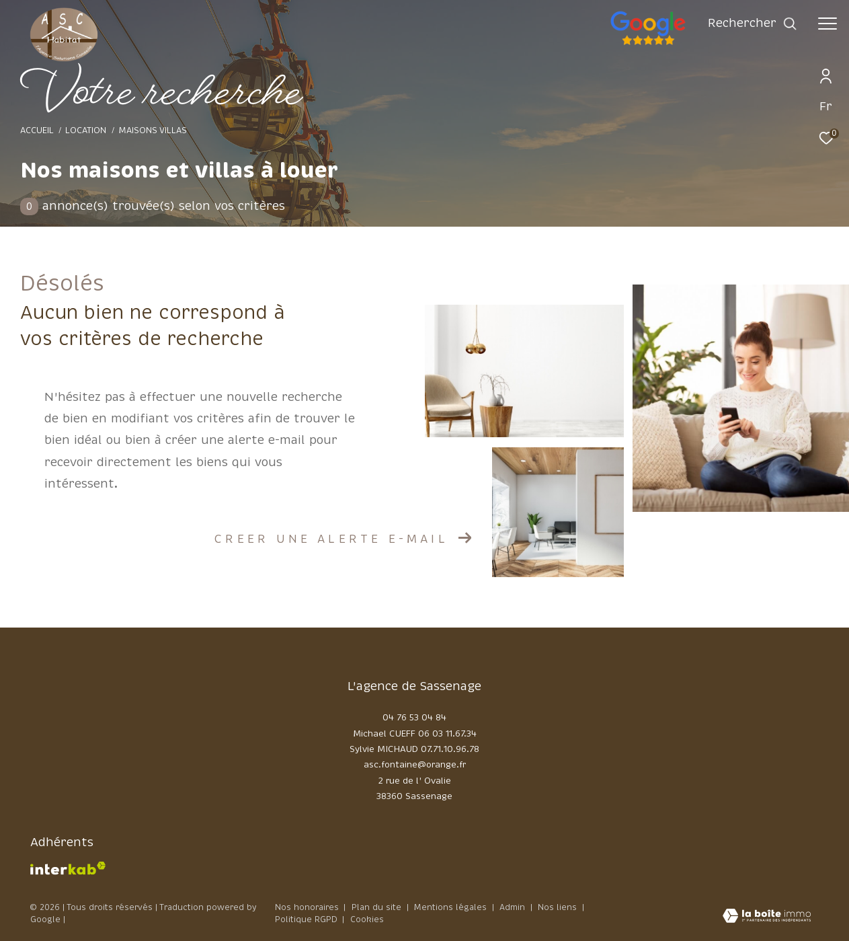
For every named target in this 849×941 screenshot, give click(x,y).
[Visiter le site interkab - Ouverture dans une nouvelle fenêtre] (68, 868)
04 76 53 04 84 (414, 718)
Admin (513, 907)
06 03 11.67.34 (447, 734)
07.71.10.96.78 (450, 749)
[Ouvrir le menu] (827, 23)
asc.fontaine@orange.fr (415, 765)
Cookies (367, 920)
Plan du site (378, 907)
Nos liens (558, 907)
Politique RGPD (306, 919)
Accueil (37, 130)
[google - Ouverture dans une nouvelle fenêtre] (702, 43)
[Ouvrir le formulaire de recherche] (752, 23)
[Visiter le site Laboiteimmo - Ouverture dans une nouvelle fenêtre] (767, 917)
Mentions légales (451, 907)
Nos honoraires (307, 907)
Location (85, 130)
